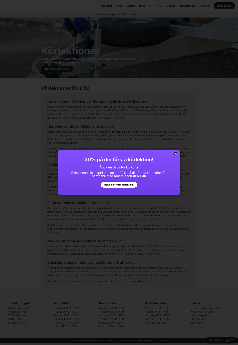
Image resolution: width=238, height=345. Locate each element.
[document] (119, 172)
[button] (176, 154)
